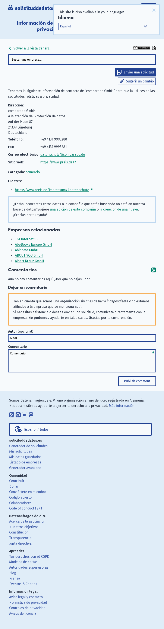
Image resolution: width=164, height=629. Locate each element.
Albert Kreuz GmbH (29, 261)
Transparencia (20, 538)
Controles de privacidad (27, 608)
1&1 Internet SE (26, 239)
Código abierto (20, 497)
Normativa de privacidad (28, 603)
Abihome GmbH (26, 250)
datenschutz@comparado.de (62, 154)
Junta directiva (20, 543)
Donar (14, 486)
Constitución (18, 532)
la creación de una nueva (119, 209)
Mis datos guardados (25, 457)
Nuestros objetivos (23, 527)
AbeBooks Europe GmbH (33, 244)
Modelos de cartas (23, 562)
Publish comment (137, 381)
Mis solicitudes (20, 451)
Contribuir (16, 481)
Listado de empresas (25, 462)
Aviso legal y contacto (26, 597)
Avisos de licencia (22, 613)
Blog (12, 573)
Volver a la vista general (29, 48)
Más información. (122, 406)
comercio (33, 172)
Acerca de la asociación (27, 521)
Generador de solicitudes (28, 446)
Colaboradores (20, 503)
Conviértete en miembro (27, 492)
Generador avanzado (25, 468)
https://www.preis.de (56, 162)
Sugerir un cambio (140, 81)
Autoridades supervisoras (28, 567)
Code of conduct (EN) (25, 508)
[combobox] (82, 59)
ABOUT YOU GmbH (29, 255)
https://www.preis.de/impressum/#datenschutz (52, 190)
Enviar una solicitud (139, 72)
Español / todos (36, 429)
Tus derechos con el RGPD (29, 556)
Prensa (14, 578)
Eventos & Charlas (23, 584)
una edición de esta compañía (73, 209)
